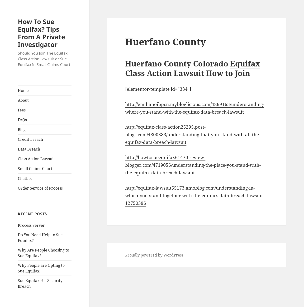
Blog (22, 129)
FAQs (22, 119)
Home (23, 90)
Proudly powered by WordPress (154, 255)
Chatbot (25, 178)
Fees (22, 110)
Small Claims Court (35, 168)
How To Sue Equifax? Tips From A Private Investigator (41, 33)
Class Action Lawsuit (36, 158)
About (23, 100)
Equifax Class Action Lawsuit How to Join (192, 68)
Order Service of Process (40, 188)
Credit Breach (30, 139)
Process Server (31, 225)
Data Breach (29, 149)
